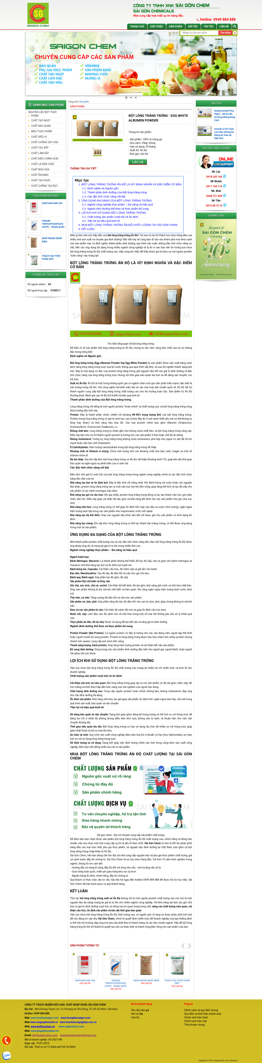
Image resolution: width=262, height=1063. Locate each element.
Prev (183, 946)
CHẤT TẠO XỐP (40, 147)
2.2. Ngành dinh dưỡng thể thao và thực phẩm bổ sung (115, 208)
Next (189, 946)
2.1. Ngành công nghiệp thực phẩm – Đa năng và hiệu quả (117, 204)
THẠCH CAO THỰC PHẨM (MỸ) (177, 982)
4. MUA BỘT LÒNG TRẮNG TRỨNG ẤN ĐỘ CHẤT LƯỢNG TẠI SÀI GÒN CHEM (127, 224)
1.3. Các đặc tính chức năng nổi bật (103, 196)
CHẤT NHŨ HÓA (40, 169)
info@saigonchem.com (44, 1035)
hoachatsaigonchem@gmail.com (78, 1035)
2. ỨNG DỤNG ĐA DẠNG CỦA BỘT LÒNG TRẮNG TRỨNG (115, 200)
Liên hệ (224, 26)
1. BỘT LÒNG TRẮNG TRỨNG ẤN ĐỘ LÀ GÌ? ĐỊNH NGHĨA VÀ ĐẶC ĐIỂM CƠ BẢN (129, 184)
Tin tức (209, 26)
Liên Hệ (137, 162)
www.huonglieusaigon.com (76, 1017)
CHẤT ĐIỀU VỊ (39, 136)
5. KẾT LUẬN (86, 229)
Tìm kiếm (225, 32)
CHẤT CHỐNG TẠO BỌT (44, 185)
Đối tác (193, 26)
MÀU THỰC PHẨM (41, 131)
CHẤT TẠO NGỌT (40, 120)
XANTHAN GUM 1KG (52, 203)
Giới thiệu (156, 26)
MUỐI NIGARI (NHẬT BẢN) (146, 980)
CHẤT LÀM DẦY (40, 153)
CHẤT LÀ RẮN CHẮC (42, 164)
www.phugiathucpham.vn (45, 1030)
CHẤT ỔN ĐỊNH (39, 174)
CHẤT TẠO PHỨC (40, 180)
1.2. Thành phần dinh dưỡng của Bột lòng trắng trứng (114, 192)
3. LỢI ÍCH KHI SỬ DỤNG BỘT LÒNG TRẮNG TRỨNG (112, 212)
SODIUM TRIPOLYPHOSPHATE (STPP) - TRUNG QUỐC (53, 224)
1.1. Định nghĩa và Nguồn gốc (100, 188)
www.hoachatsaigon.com (45, 1017)
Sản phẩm (175, 26)
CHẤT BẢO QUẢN (41, 125)
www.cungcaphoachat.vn (44, 1022)
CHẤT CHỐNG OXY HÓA (44, 142)
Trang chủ (137, 26)
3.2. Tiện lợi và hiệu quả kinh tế (101, 220)
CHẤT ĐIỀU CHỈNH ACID (44, 158)
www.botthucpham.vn (43, 1026)
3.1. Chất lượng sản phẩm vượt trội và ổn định (110, 216)
